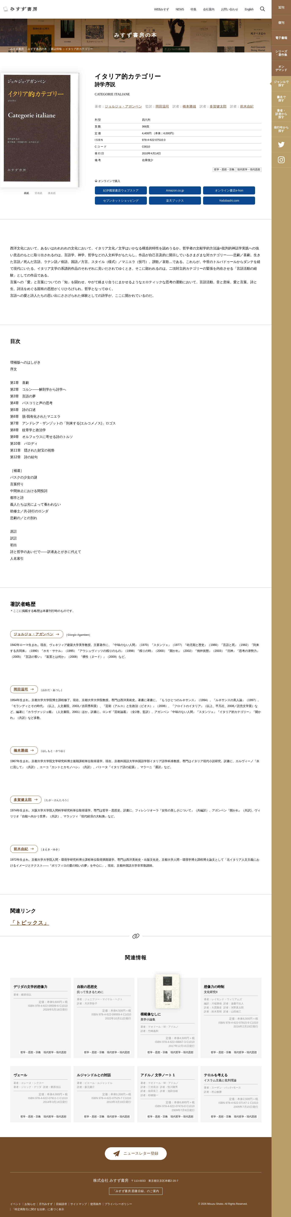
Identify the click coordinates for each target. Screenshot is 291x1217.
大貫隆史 (217, 1007)
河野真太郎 (237, 1007)
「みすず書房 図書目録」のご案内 (136, 1191)
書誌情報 (56, 49)
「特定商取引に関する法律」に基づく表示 (38, 1209)
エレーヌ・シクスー (32, 1083)
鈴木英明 (217, 1011)
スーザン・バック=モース (226, 1087)
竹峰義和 (153, 1031)
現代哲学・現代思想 (55, 1052)
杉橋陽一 (153, 1095)
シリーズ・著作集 (281, 53)
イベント (15, 1204)
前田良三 (153, 1091)
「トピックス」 (29, 923)
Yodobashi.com (229, 200)
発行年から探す (281, 129)
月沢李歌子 (91, 1003)
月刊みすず (46, 1204)
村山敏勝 (217, 1092)
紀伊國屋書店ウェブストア (121, 190)
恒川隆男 (173, 1087)
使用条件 (95, 1204)
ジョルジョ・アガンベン (123, 106)
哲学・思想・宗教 (30, 1052)
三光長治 (153, 1087)
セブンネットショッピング (121, 200)
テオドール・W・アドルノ (163, 1027)
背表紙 (38, 193)
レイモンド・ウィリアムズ (227, 999)
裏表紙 (52, 193)
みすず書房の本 (136, 35)
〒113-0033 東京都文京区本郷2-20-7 (154, 1180)
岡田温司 (162, 106)
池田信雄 (173, 1091)
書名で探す (281, 98)
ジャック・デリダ (31, 1087)
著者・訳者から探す (281, 114)
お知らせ (30, 1204)
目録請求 (61, 1204)
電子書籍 (281, 38)
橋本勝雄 (189, 106)
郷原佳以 (26, 994)
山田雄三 (236, 1011)
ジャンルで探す (281, 83)
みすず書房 (17, 49)
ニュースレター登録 (135, 1153)
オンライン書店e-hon (229, 190)
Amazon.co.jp (175, 190)
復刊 (281, 22)
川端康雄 (217, 1003)
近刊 (281, 7)
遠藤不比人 (237, 1003)
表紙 (26, 193)
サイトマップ (78, 1204)
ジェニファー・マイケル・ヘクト (104, 999)
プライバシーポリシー (118, 1204)
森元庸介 (90, 1087)
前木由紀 (247, 106)
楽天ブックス (175, 200)
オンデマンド (281, 68)
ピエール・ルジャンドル (98, 1083)
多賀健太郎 (218, 106)
